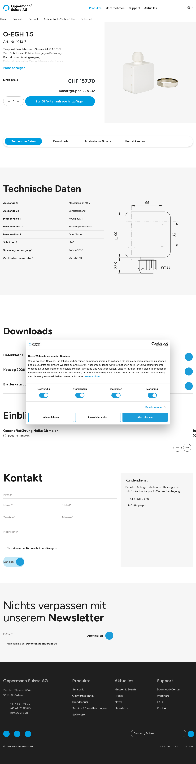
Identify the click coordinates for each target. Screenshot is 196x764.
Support (165, 680)
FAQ (160, 702)
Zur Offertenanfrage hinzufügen (59, 101)
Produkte (81, 680)
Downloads (60, 141)
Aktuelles (124, 680)
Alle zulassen (144, 417)
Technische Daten (23, 141)
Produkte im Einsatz (98, 141)
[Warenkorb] (184, 7)
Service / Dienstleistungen (89, 708)
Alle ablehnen (51, 417)
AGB (177, 746)
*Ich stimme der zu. (32, 548)
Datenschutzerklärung (40, 548)
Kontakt (162, 708)
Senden (8, 562)
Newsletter (122, 708)
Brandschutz (80, 702)
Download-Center (168, 689)
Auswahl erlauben (98, 417)
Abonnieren (95, 635)
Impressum (189, 746)
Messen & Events (125, 689)
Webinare (163, 696)
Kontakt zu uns (135, 141)
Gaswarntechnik (83, 696)
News (118, 702)
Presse (119, 696)
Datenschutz (92, 376)
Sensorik (78, 689)
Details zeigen (153, 407)
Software (78, 714)
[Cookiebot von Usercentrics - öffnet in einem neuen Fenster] (154, 344)
